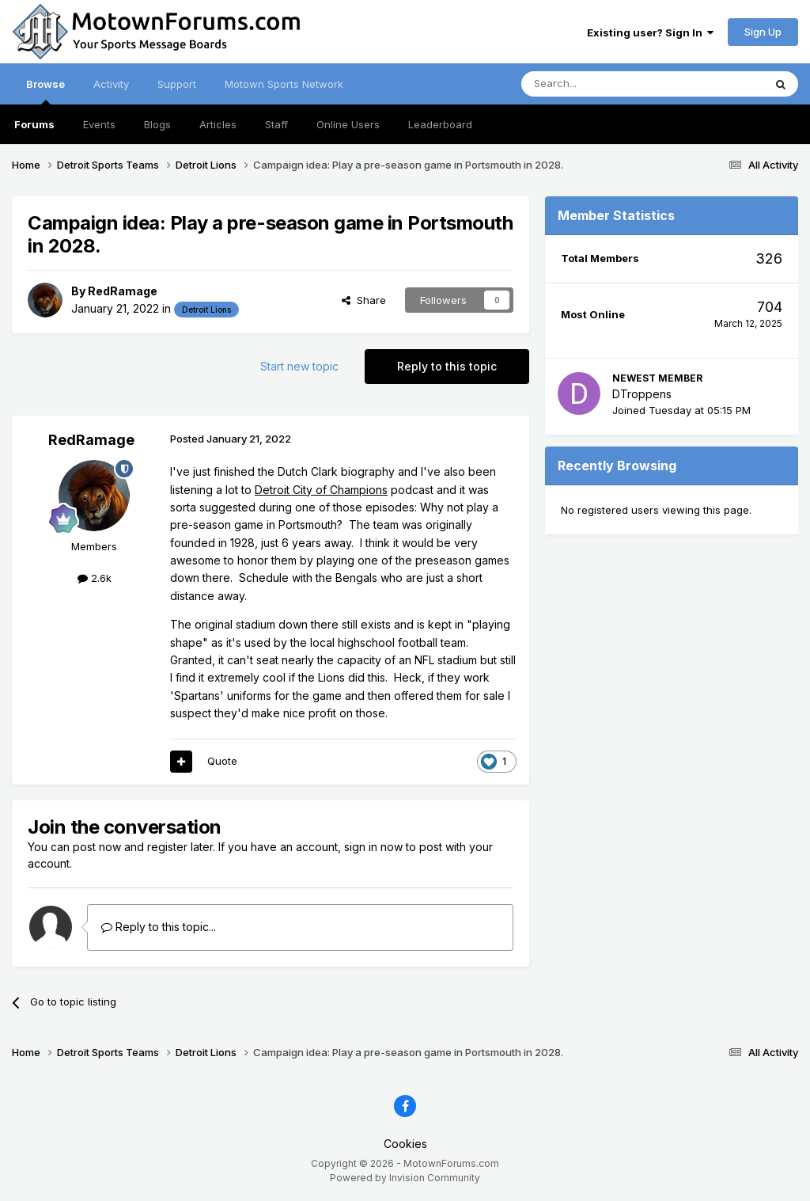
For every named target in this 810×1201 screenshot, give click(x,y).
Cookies (405, 1143)
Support (176, 84)
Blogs (157, 124)
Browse (45, 91)
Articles (218, 124)
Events (99, 124)
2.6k (95, 578)
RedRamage (122, 291)
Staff (276, 124)
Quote (222, 760)
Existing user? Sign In (650, 32)
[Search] (602, 84)
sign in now (373, 846)
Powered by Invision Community (405, 1178)
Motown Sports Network (284, 84)
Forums (34, 124)
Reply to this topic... (158, 926)
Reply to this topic (447, 366)
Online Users (348, 124)
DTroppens (642, 394)
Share (364, 300)
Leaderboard (440, 124)
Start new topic (299, 366)
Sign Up (763, 31)
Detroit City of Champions (321, 489)
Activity (111, 84)
